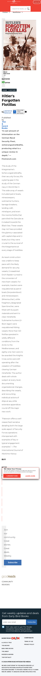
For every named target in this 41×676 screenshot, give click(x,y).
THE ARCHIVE (5, 645)
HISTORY (12, 90)
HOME (5, 90)
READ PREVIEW (6, 73)
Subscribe (37, 2)
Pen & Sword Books (5, 125)
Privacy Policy (29, 644)
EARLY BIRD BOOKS (7, 648)
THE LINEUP (5, 651)
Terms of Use (28, 641)
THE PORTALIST (6, 657)
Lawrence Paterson (8, 112)
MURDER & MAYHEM (7, 654)
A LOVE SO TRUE (6, 642)
